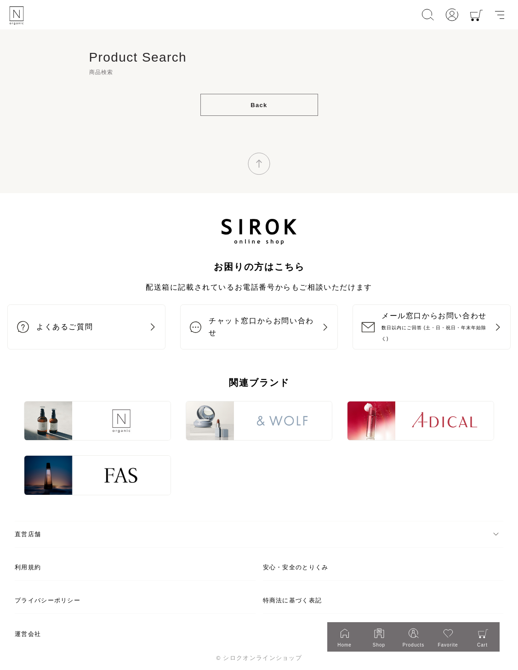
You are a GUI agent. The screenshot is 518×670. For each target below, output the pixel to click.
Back (258, 105)
